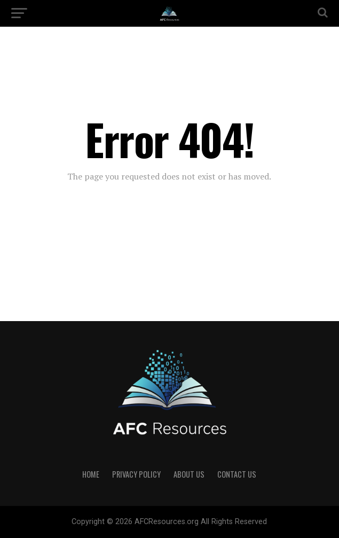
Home (90, 474)
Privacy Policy (136, 474)
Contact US (236, 474)
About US (189, 474)
